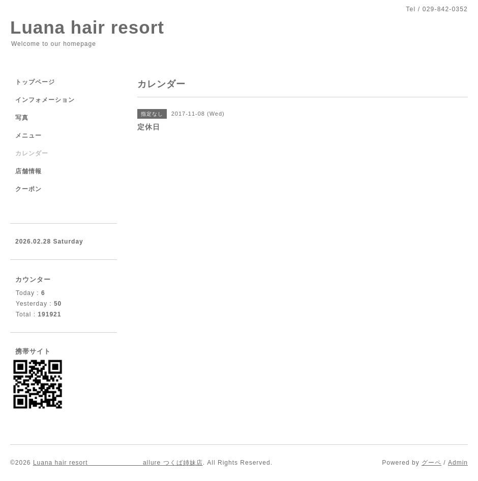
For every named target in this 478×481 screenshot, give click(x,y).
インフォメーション (45, 99)
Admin (458, 462)
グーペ (431, 462)
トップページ (35, 82)
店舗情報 (28, 171)
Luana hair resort (87, 27)
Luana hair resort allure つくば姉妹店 (118, 462)
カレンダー (31, 153)
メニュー (28, 135)
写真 (21, 117)
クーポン (28, 189)
